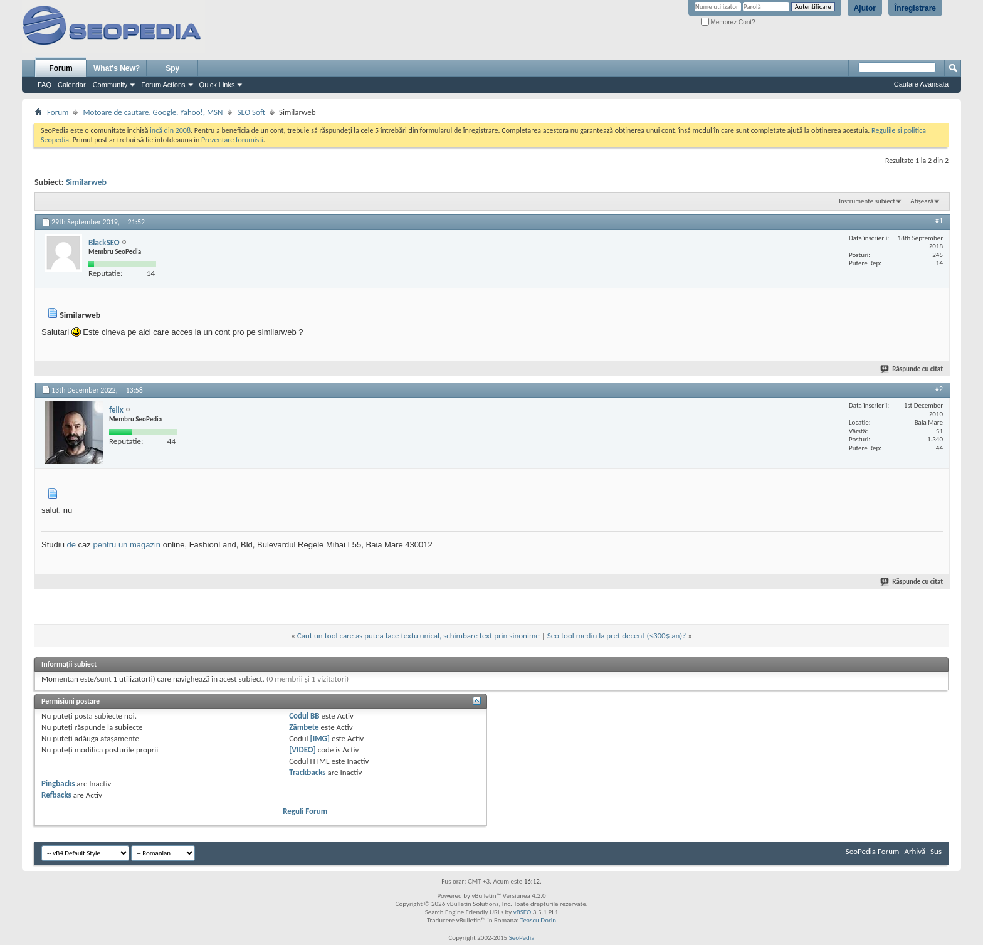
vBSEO (522, 912)
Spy (172, 68)
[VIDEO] (302, 749)
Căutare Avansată (921, 84)
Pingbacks (58, 783)
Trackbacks (307, 772)
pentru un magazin (126, 544)
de (70, 544)
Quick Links (217, 84)
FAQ (44, 84)
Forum (60, 68)
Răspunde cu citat (912, 369)
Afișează (921, 201)
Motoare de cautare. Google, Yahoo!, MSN (153, 112)
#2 (939, 388)
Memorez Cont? (728, 22)
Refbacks (56, 795)
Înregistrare (915, 8)
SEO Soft (251, 112)
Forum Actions (163, 84)
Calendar (72, 84)
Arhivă (914, 851)
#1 (939, 220)
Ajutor (865, 8)
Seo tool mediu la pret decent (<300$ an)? (616, 635)
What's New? (116, 68)
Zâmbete (303, 727)
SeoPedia (522, 938)
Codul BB (304, 716)
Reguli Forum (305, 811)
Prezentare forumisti (232, 139)
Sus (936, 851)
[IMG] (320, 738)
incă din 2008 (170, 130)
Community (110, 84)
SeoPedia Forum (873, 851)
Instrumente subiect (867, 201)
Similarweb (86, 182)
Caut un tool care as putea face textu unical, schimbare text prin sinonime (418, 635)
